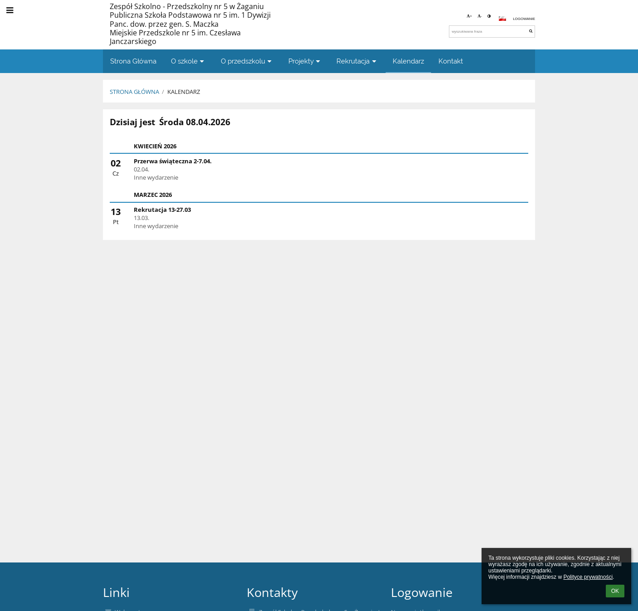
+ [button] (469, 16)
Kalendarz (183, 92)
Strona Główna (134, 92)
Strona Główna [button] (133, 61)
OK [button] (615, 591)
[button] (502, 18)
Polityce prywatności (588, 577)
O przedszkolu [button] (247, 61)
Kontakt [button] (450, 61)
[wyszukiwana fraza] (492, 31)
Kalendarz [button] (408, 61)
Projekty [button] (305, 61)
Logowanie (524, 19)
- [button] (479, 16)
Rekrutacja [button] (357, 61)
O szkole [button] (188, 61)
